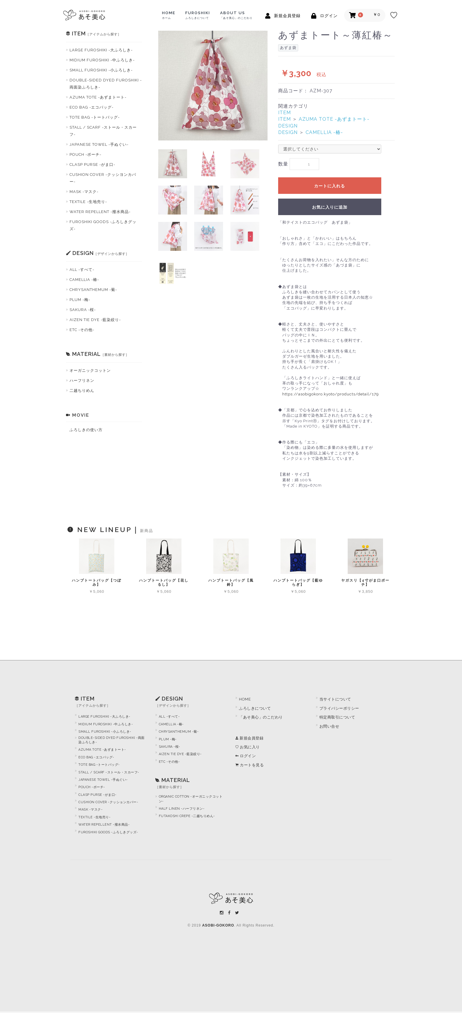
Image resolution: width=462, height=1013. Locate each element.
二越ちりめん (82, 390)
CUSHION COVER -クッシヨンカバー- (103, 178)
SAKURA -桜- (83, 309)
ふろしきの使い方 (86, 430)
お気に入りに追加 (329, 208)
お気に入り (247, 749)
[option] (213, 85)
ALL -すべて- (82, 269)
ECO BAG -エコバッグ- (91, 107)
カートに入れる (329, 187)
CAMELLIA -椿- (84, 279)
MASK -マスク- (84, 191)
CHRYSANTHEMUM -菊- (93, 289)
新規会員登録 (249, 739)
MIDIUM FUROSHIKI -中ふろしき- (102, 60)
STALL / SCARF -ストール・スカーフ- (103, 131)
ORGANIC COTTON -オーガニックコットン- (191, 800)
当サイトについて (335, 701)
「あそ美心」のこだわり (261, 719)
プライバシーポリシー (339, 710)
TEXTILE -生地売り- (88, 201)
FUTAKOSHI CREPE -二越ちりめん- (187, 818)
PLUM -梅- (80, 299)
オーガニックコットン (90, 370)
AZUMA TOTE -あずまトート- (98, 97)
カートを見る (249, 766)
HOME (168, 15)
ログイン (245, 757)
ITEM (284, 112)
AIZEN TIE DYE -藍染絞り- (95, 320)
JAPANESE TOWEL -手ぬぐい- (99, 144)
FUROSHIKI (197, 15)
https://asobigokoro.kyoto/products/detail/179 (330, 395)
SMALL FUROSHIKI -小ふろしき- (101, 70)
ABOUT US (236, 15)
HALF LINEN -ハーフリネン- (182, 810)
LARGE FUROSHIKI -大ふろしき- (101, 50)
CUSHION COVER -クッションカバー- (108, 804)
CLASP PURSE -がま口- (92, 164)
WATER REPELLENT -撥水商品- (100, 212)
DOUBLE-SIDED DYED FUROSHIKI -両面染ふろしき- (106, 83)
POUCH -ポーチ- (85, 154)
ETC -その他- (82, 330)
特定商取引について (337, 719)
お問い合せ (329, 728)
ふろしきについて (255, 710)
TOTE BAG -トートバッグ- (95, 117)
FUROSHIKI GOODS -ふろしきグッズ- (103, 225)
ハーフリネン (82, 380)
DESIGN (288, 126)
